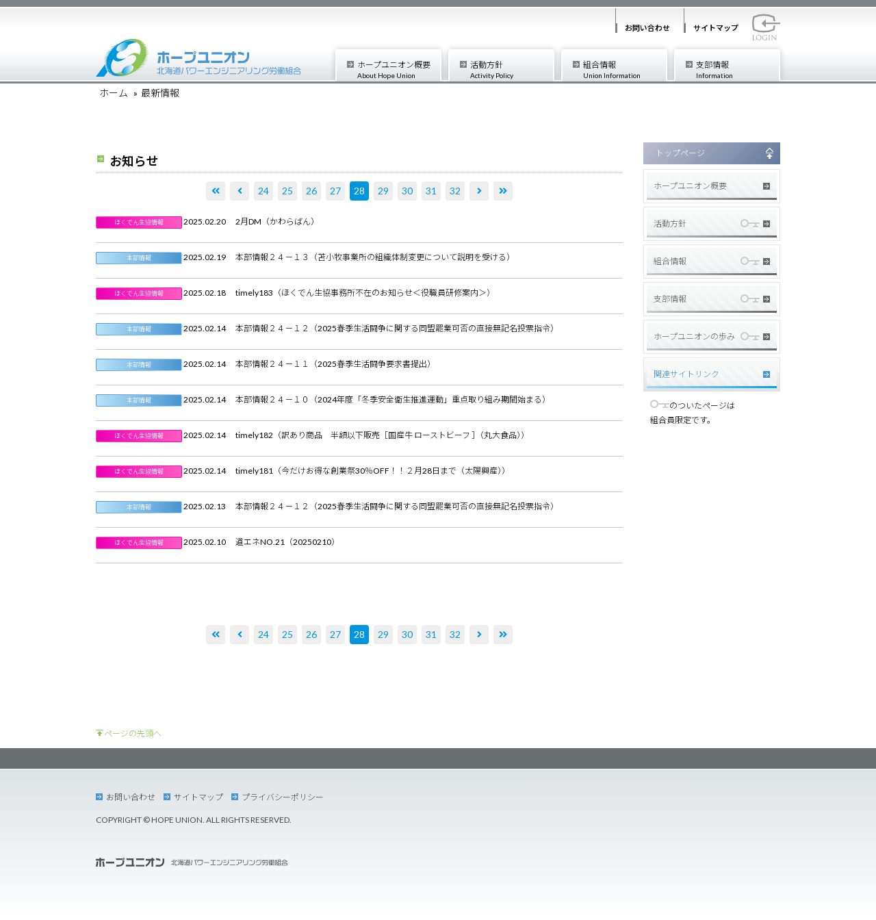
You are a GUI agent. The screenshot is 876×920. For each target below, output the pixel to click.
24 (263, 190)
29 (383, 190)
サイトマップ (715, 27)
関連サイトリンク (686, 374)
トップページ (680, 153)
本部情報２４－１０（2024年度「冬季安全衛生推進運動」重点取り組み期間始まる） (392, 399)
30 (407, 190)
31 (431, 190)
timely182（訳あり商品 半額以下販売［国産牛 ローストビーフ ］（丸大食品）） (382, 435)
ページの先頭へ (133, 733)
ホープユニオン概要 (398, 69)
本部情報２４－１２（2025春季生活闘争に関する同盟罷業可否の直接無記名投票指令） (396, 328)
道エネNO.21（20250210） (287, 542)
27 (335, 190)
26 (311, 190)
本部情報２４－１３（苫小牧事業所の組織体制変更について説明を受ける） (375, 257)
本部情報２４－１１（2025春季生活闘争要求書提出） (335, 364)
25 (287, 190)
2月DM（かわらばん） (277, 221)
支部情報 (737, 69)
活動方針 (511, 69)
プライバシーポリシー (283, 797)
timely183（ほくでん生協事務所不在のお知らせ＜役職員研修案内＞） (365, 293)
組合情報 (624, 69)
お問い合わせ (647, 27)
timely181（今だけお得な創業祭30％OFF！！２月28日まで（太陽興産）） (372, 470)
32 (455, 190)
